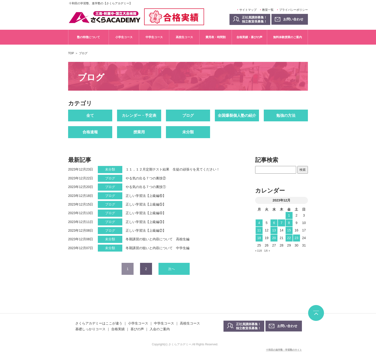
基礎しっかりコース (90, 329)
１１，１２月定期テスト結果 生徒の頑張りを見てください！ (173, 169)
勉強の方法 (285, 115)
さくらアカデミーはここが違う (98, 323)
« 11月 (258, 250)
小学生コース (124, 37)
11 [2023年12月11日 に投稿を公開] (259, 230)
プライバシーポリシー (293, 10)
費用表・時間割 (216, 37)
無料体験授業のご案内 (287, 37)
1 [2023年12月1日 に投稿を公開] (289, 215)
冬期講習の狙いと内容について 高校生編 (157, 239)
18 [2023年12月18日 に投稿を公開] (259, 238)
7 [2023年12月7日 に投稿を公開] (281, 223)
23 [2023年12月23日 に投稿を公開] (296, 238)
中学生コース (154, 37)
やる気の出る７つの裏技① (146, 187)
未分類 (188, 132)
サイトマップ (248, 10)
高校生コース (184, 37)
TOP (71, 53)
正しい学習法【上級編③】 (146, 222)
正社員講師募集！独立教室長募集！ (254, 19)
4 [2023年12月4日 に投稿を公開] (259, 223)
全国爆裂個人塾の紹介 (237, 115)
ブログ (188, 115)
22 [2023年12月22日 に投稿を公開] (289, 238)
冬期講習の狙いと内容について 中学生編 (157, 248)
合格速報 (90, 132)
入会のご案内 (160, 329)
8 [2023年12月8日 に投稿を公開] (289, 223)
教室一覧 (268, 10)
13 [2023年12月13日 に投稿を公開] (274, 230)
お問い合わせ (287, 326)
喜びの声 (137, 329)
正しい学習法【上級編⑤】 (146, 204)
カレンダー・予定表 (139, 115)
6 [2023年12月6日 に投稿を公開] (274, 223)
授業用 (139, 132)
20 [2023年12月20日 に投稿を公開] (274, 238)
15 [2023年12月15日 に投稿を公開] (289, 230)
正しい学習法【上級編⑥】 (146, 196)
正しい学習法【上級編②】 (146, 230)
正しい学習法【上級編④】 (146, 213)
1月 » (267, 250)
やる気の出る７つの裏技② (146, 178)
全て (90, 115)
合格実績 (118, 329)
